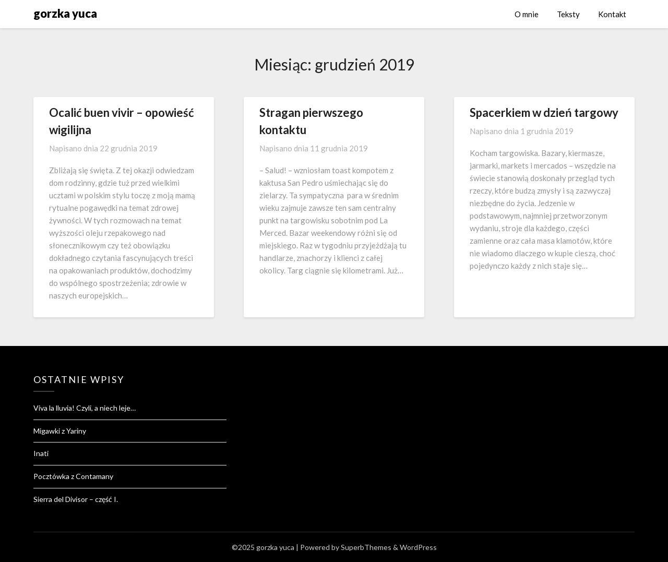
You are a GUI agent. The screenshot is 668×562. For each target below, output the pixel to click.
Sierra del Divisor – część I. (75, 499)
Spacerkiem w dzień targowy (544, 112)
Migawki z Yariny (59, 430)
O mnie (527, 14)
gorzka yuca (65, 13)
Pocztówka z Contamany (73, 476)
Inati (41, 453)
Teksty (568, 14)
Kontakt (612, 14)
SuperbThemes (366, 547)
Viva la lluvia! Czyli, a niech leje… (84, 407)
